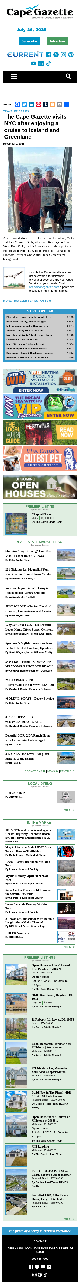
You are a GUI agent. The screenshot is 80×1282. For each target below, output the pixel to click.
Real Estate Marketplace (40, 542)
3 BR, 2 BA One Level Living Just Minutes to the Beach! (27, 756)
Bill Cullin (15, 744)
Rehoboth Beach (40, 1099)
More (67, 810)
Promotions (33, 771)
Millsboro (37, 1051)
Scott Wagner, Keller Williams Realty (30, 633)
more (67, 946)
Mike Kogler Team (19, 560)
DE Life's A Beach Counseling (27, 926)
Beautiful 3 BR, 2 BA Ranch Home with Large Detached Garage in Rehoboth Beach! (27, 738)
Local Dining (40, 783)
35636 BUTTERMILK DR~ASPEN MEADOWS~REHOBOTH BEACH (29, 664)
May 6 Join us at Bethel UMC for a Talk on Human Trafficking (28, 849)
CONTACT (40, 1241)
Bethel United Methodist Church (28, 855)
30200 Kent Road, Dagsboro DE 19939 (52, 996)
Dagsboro (36, 1002)
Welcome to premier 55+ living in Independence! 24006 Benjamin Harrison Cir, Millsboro (27, 590)
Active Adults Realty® (22, 578)
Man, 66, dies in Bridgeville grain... (26, 344)
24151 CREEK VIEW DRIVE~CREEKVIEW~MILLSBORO (29, 682)
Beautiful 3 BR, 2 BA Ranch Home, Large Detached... (50, 1197)
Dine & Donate (15, 792)
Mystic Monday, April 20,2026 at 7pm (26, 877)
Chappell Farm (42, 514)
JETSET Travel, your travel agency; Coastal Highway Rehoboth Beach (28, 832)
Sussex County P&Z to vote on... (25, 330)
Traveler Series (16, 111)
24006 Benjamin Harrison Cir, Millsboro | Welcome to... (51, 1045)
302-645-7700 (40, 1258)
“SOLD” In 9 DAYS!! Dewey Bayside (29, 698)
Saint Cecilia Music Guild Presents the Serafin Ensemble (28, 892)
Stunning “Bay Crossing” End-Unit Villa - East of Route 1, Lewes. (28, 553)
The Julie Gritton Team (49, 989)
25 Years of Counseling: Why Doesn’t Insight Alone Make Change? (29, 920)
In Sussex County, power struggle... (27, 321)
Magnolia (36, 1075)
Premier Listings (40, 957)
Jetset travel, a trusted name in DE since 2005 (27, 839)
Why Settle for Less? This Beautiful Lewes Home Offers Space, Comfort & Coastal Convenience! (28, 627)
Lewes (35, 972)
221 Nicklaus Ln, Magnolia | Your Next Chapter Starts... (50, 1070)
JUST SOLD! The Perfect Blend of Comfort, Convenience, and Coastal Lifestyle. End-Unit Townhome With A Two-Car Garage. (28, 609)
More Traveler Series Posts (25, 300)
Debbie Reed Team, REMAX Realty (50, 1105)
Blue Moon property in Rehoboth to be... (30, 317)
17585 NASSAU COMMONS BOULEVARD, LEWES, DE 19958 (40, 1250)
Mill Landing (40, 1146)
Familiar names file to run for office (27, 357)
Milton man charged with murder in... (28, 326)
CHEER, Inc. (16, 797)
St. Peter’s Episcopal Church (26, 883)
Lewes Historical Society (23, 869)
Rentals (65, 771)
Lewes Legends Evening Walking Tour (26, 906)
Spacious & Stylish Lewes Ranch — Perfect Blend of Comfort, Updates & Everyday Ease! (29, 646)
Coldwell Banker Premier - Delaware (30, 670)
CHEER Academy (17, 933)
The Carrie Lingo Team (49, 521)
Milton (35, 518)
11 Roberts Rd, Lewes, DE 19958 (53, 1019)
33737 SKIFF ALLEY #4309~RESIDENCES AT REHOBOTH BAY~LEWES (23, 719)
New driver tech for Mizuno (22, 339)
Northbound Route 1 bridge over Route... (30, 335)
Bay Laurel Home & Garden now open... (29, 352)
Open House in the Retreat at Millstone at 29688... (51, 1118)
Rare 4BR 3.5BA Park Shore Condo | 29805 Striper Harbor (51, 1172)
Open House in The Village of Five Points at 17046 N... (51, 967)
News (51, 771)
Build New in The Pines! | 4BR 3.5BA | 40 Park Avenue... (51, 1094)
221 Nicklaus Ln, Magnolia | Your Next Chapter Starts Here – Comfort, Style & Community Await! (29, 572)
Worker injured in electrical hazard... (27, 348)
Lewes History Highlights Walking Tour (27, 863)
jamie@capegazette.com (44, 287)
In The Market (40, 822)
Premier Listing (40, 506)
